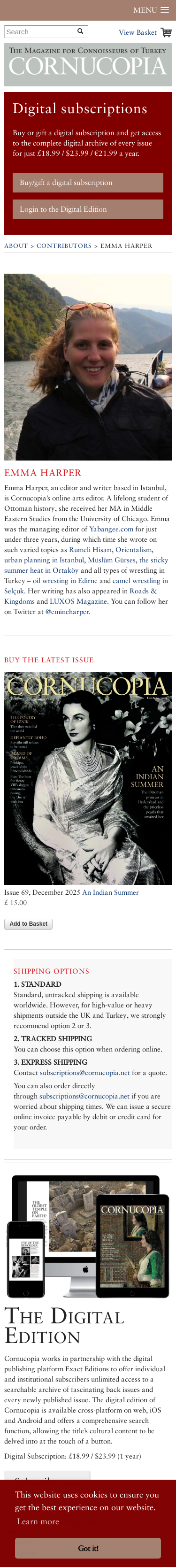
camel (121, 580)
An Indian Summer (110, 892)
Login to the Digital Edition (63, 209)
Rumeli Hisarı (90, 549)
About (16, 245)
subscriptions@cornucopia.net (85, 1072)
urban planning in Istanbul (44, 560)
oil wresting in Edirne (65, 580)
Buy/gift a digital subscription (66, 182)
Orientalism (133, 549)
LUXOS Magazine (78, 601)
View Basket (138, 32)
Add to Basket (28, 924)
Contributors (64, 245)
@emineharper (67, 611)
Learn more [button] (38, 1521)
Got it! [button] (88, 1548)
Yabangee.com (111, 529)
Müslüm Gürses (112, 560)
